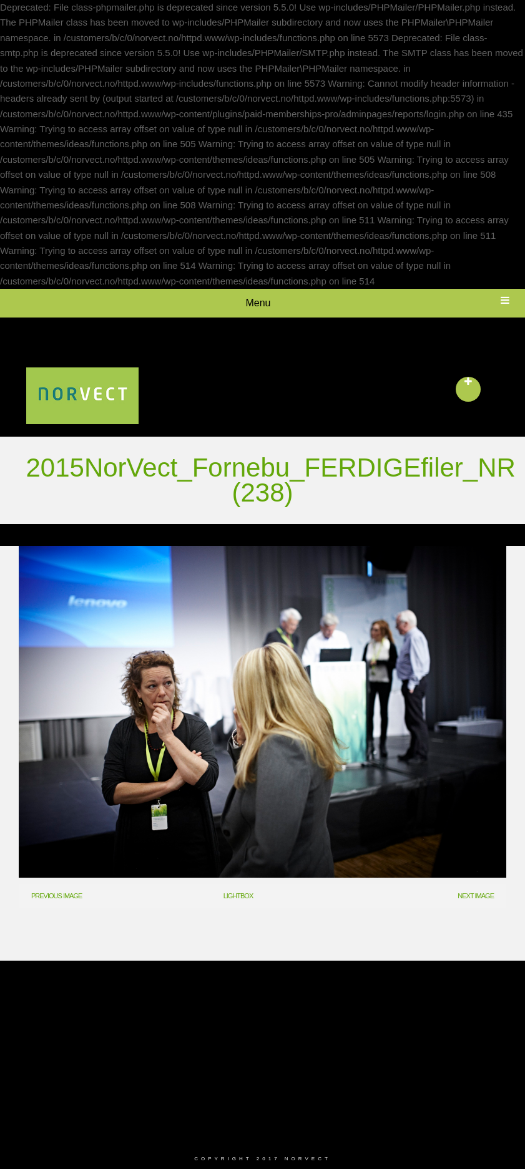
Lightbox (238, 896)
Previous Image (56, 896)
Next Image (476, 896)
